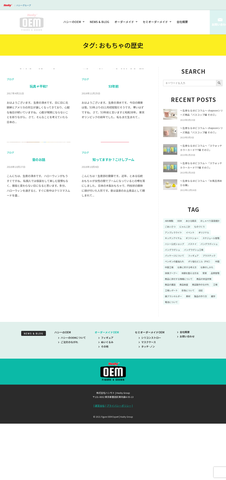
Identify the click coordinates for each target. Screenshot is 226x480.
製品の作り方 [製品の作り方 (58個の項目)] (205, 331)
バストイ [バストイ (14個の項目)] (170, 269)
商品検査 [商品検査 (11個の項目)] (186, 318)
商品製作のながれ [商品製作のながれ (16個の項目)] (205, 318)
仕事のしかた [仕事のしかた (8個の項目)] (172, 300)
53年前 (113, 162)
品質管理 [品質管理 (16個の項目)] (203, 306)
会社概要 (182, 22)
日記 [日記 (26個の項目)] (214, 324)
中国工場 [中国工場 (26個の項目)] (179, 294)
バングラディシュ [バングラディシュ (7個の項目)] (189, 269)
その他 (103, 405)
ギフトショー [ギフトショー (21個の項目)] (212, 257)
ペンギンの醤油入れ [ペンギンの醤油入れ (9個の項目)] (176, 288)
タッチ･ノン (147, 405)
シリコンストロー (150, 395)
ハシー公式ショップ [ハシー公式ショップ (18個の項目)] (200, 263)
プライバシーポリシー (119, 464)
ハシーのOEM (74, 22)
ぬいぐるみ (105, 400)
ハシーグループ (23, 5)
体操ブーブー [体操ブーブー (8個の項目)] (191, 300)
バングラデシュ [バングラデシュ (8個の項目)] (211, 269)
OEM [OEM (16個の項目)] (181, 239)
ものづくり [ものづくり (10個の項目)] (171, 251)
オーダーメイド (125, 22)
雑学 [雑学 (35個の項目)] (219, 331)
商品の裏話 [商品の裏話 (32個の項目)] (171, 318)
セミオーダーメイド (157, 22)
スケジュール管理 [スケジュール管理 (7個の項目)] (175, 263)
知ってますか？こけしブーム (113, 312)
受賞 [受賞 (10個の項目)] (191, 306)
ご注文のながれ (68, 400)
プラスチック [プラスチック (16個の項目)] (188, 282)
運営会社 (100, 464)
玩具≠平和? (39, 162)
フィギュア (105, 395)
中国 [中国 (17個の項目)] (167, 294)
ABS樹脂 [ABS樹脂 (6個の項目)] (169, 239)
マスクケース (147, 400)
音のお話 (38, 312)
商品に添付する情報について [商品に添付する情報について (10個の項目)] (181, 312)
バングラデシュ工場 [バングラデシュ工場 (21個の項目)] (176, 275)
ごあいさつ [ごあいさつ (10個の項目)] (197, 245)
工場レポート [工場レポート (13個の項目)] (181, 324)
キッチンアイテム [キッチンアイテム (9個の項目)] (191, 257)
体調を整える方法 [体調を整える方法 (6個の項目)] (175, 306)
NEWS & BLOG (99, 22)
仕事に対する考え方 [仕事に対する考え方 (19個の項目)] (199, 294)
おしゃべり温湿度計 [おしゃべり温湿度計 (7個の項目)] (176, 245)
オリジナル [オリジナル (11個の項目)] (171, 257)
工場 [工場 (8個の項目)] (167, 324)
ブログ (10, 155)
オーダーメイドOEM (107, 390)
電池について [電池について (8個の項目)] (172, 337)
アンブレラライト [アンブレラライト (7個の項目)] (191, 251)
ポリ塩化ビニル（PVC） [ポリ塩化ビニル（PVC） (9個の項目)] (204, 288)
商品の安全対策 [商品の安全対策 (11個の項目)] (209, 312)
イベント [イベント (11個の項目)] (210, 251)
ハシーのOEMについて (72, 395)
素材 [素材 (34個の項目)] (191, 331)
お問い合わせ (186, 394)
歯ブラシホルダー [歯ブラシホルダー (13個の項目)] (175, 331)
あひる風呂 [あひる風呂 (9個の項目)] (194, 239)
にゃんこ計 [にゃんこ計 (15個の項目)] (214, 245)
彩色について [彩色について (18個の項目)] (200, 324)
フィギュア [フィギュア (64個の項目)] (171, 282)
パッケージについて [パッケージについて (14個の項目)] (202, 275)
